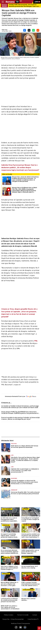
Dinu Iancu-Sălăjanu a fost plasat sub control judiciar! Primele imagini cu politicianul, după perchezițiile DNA (9, 568)
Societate (14, 478)
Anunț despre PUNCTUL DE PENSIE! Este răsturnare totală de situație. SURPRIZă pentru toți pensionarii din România (20, 412)
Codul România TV (33, 619)
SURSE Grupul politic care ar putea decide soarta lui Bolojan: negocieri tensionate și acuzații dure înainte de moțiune (30, 551)
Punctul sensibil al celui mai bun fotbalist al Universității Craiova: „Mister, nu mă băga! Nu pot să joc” (20, 418)
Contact (34, 615)
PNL (36, 341)
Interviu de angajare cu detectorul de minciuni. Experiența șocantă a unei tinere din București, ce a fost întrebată (24, 482)
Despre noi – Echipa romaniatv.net (13, 619)
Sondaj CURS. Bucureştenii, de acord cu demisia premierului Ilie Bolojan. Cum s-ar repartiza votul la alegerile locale (24, 5)
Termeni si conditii (22, 615)
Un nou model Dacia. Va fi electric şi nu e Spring (29, 567)
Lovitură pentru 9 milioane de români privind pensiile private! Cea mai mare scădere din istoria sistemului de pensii (9, 600)
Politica (13, 443)
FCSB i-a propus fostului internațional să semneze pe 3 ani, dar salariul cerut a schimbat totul (30, 584)
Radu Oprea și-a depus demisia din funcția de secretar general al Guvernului (24, 446)
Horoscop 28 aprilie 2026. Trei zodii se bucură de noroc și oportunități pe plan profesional (25, 492)
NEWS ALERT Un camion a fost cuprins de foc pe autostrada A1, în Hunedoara (10, 607)
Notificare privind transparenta (20, 623)
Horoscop (14, 490)
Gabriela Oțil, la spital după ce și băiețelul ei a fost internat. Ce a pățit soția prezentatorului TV (25, 470)
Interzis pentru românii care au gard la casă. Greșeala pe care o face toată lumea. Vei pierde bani (30, 535)
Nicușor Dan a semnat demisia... (28, 599)
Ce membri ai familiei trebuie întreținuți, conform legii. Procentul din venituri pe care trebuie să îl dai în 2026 (20, 406)
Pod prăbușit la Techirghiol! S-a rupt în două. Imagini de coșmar (30, 519)
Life (12, 455)
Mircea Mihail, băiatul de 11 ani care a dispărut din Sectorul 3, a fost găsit (9, 584)
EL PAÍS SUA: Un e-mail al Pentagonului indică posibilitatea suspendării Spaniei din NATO (9, 519)
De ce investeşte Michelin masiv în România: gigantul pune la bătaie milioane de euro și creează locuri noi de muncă (10, 551)
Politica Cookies (8, 615)
